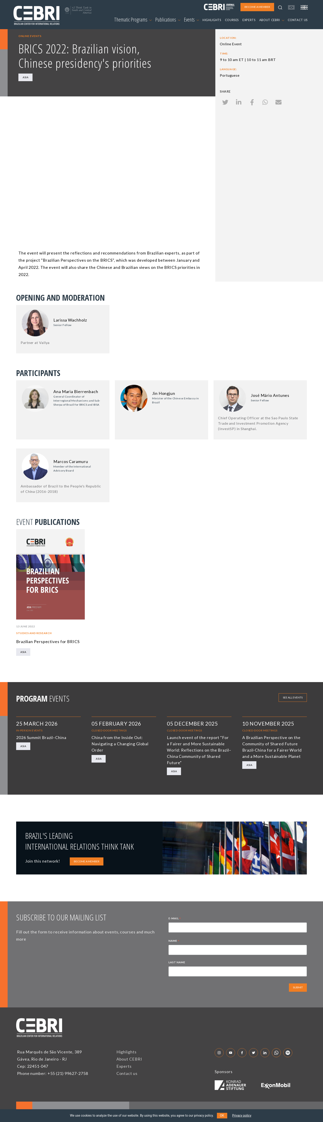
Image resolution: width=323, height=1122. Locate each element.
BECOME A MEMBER (86, 861)
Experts (124, 1066)
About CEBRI (129, 1059)
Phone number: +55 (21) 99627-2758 (52, 1073)
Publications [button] (167, 19)
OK (222, 1115)
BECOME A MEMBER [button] (257, 7)
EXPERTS (249, 20)
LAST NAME (176, 962)
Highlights (126, 1051)
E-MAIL (174, 918)
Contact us (126, 1073)
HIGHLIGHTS (212, 20)
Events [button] (191, 19)
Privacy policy (241, 1115)
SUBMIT (298, 987)
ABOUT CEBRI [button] (271, 20)
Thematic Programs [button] (133, 19)
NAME (173, 941)
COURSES (232, 20)
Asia (25, 77)
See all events (293, 697)
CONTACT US (298, 20)
